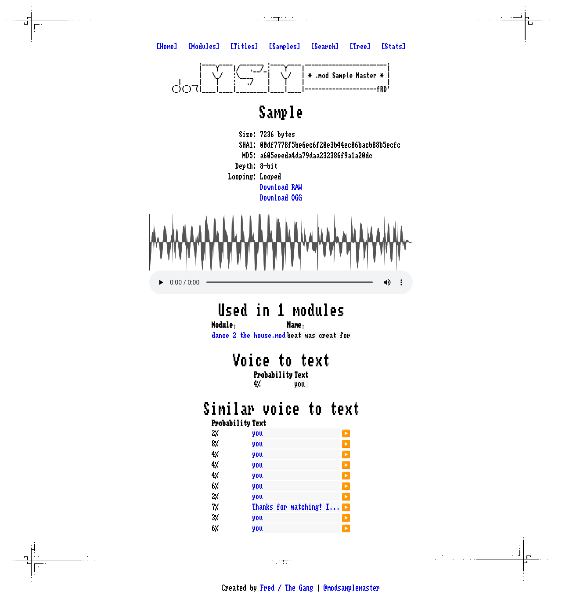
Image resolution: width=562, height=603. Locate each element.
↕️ (234, 325)
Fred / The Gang (286, 588)
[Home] (166, 46)
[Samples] (284, 46)
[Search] (325, 46)
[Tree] (360, 46)
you (257, 433)
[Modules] (204, 46)
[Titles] (244, 46)
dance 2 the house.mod (248, 335)
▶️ (346, 432)
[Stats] (393, 46)
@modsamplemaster (352, 588)
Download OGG (281, 197)
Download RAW (281, 187)
